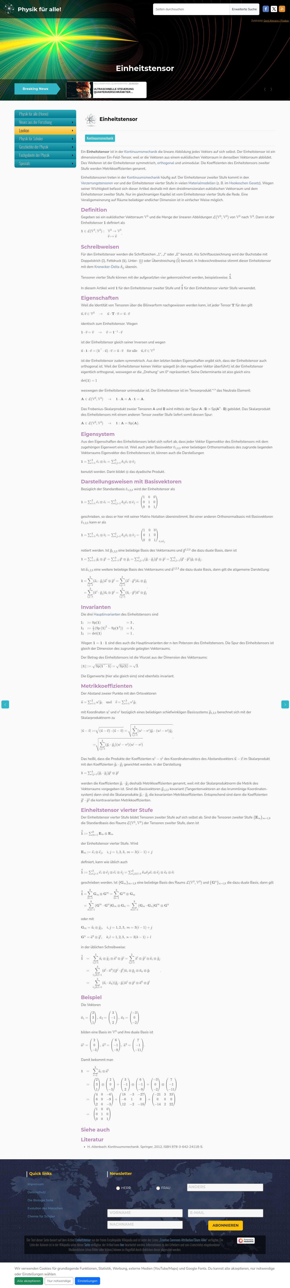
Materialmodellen (201, 183)
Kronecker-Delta (106, 267)
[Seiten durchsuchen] (191, 9)
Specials (46, 163)
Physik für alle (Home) (33, 114)
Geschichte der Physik (46, 147)
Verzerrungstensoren (97, 183)
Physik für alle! (39, 9)
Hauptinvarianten (107, 614)
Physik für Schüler (46, 139)
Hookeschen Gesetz (244, 183)
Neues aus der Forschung (46, 122)
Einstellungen (87, 1281)
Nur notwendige (59, 1281)
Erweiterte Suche (244, 9)
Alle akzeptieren (28, 1281)
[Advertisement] (45, 198)
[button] (264, 89)
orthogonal (165, 163)
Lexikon (46, 130)
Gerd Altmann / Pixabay (276, 20)
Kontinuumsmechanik (100, 138)
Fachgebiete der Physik (46, 155)
